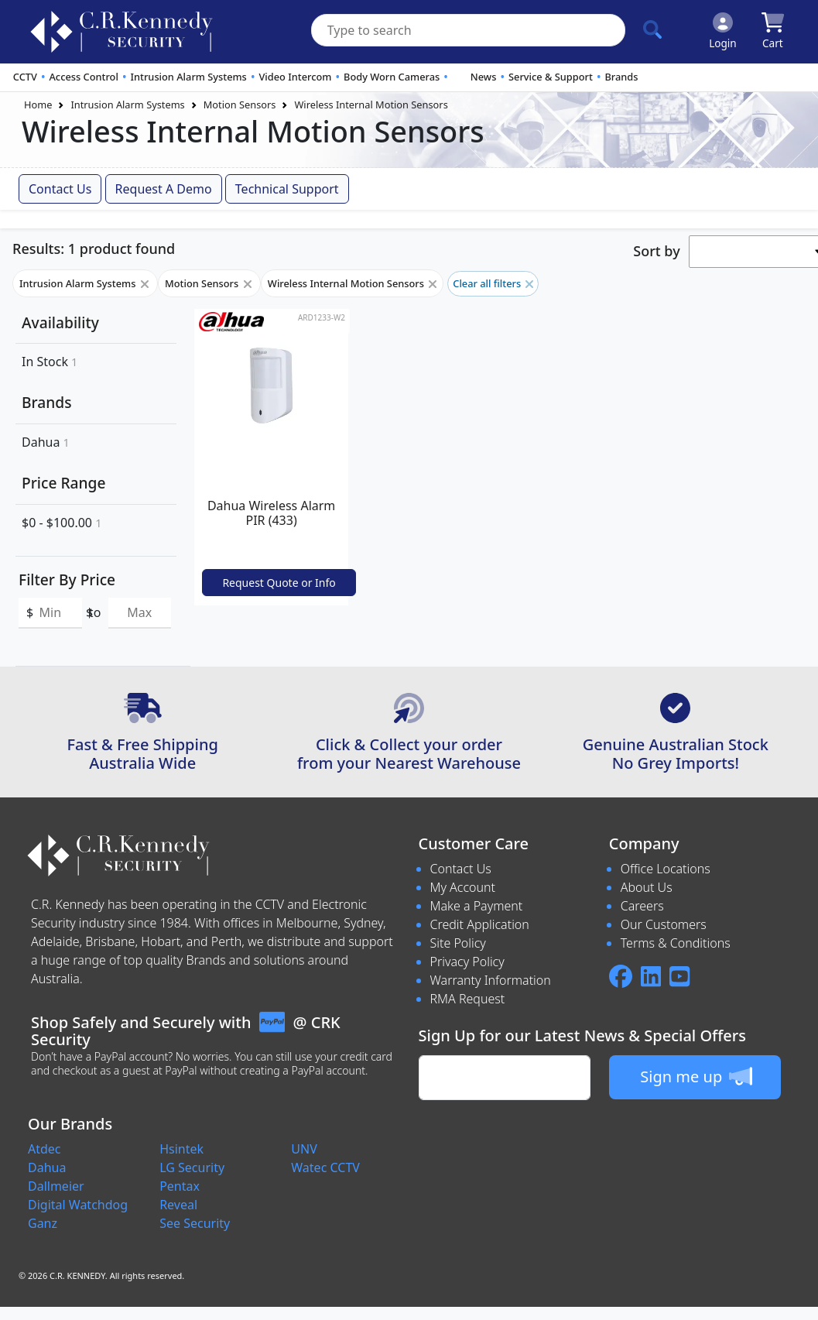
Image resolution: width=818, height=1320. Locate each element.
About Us (647, 887)
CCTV (25, 77)
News (484, 77)
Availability (60, 322)
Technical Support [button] (287, 188)
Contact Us (460, 868)
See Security (194, 1223)
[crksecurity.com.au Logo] (121, 32)
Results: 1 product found (93, 248)
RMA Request (467, 998)
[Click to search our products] (652, 29)
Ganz (42, 1223)
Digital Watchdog (78, 1204)
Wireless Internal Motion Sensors (370, 104)
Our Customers (664, 924)
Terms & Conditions (676, 942)
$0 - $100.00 (61, 522)
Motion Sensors (240, 104)
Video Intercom (294, 77)
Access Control (83, 77)
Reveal (178, 1204)
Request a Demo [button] (163, 188)
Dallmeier (56, 1186)
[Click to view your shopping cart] (772, 31)
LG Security (191, 1167)
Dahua (46, 442)
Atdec (44, 1148)
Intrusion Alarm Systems (188, 77)
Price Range (63, 482)
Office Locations (665, 868)
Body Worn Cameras (392, 77)
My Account (463, 887)
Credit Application (479, 924)
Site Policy (458, 942)
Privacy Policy (467, 961)
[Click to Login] (722, 31)
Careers (642, 905)
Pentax (179, 1186)
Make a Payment (476, 905)
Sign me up (696, 1076)
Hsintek (181, 1148)
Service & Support (550, 77)
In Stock (49, 361)
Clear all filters (493, 283)
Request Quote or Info (278, 582)
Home (38, 104)
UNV (304, 1148)
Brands (621, 77)
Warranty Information (490, 980)
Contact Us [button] (60, 188)
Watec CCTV (325, 1167)
